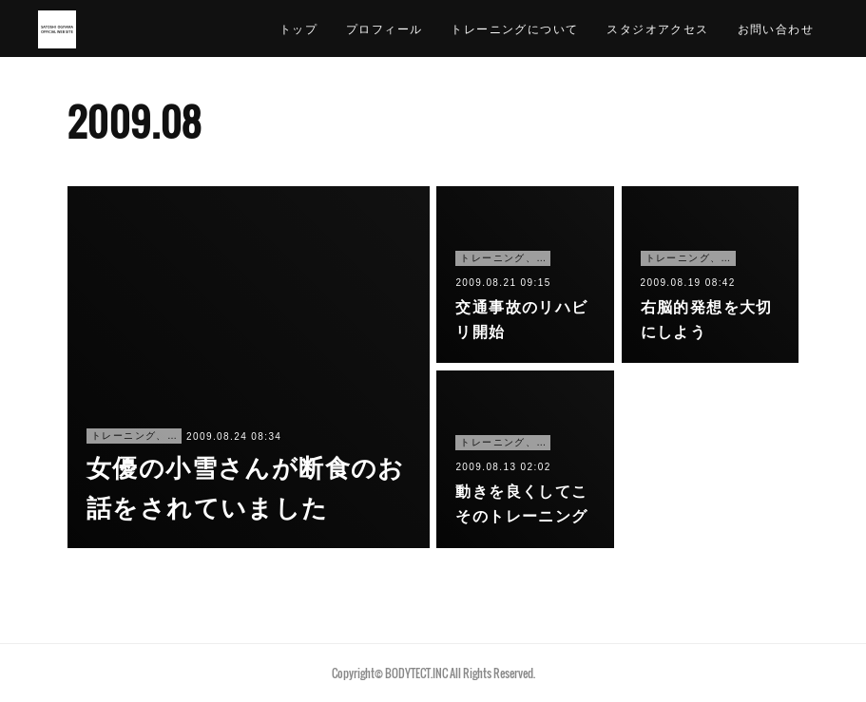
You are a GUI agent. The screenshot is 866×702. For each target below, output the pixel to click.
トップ (298, 28)
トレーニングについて (514, 28)
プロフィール (384, 28)
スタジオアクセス (657, 28)
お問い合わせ (776, 28)
